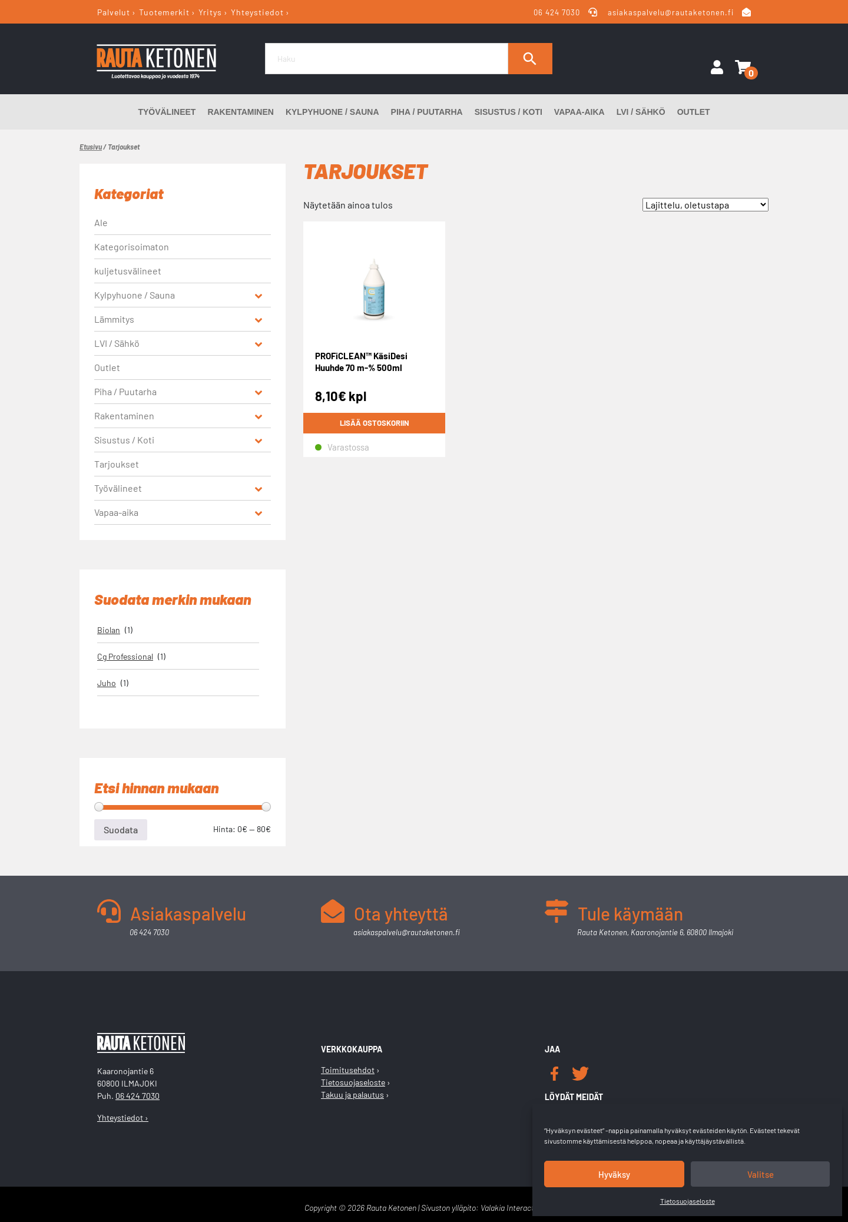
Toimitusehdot (348, 1070)
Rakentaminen (240, 112)
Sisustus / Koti (508, 112)
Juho (106, 683)
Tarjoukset (116, 463)
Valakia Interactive (512, 1208)
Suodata (121, 829)
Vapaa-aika (579, 112)
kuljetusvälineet (127, 270)
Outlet (693, 112)
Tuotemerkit (164, 12)
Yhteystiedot (257, 12)
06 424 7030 (557, 12)
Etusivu (91, 147)
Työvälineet (167, 112)
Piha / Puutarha (427, 112)
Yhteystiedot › (122, 1117)
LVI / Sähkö (641, 112)
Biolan (108, 630)
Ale (101, 222)
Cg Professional (125, 656)
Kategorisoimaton (131, 246)
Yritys (210, 12)
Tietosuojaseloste (687, 1201)
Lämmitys (114, 318)
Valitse (760, 1174)
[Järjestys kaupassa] (705, 204)
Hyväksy (614, 1174)
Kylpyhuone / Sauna (332, 112)
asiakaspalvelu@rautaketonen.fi (671, 12)
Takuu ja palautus (352, 1094)
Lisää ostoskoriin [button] (374, 423)
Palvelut (113, 12)
